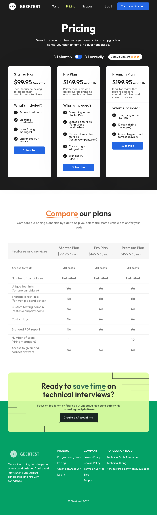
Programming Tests (69, 457)
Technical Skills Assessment (123, 457)
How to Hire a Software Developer (128, 468)
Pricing (70, 6)
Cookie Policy (92, 463)
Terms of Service (94, 468)
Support (88, 6)
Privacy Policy (92, 457)
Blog (86, 474)
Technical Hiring (116, 463)
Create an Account (133, 6)
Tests (55, 6)
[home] (25, 6)
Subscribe (29, 150)
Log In (109, 6)
